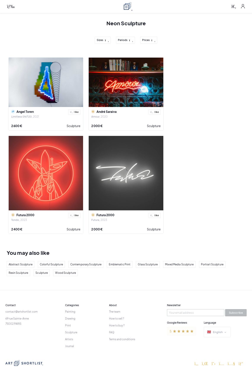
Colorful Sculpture (51, 264)
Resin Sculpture (18, 272)
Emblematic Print (119, 264)
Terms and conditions (122, 339)
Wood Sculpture (65, 272)
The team (114, 311)
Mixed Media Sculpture (179, 264)
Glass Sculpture (148, 264)
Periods (125, 40)
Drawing (70, 318)
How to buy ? (117, 325)
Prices (148, 40)
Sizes (103, 40)
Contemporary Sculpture (86, 264)
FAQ (111, 332)
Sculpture (73, 126)
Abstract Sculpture (20, 264)
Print (68, 325)
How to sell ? (116, 318)
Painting (70, 311)
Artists (69, 339)
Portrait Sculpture (212, 264)
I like (74, 112)
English (217, 332)
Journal (69, 346)
